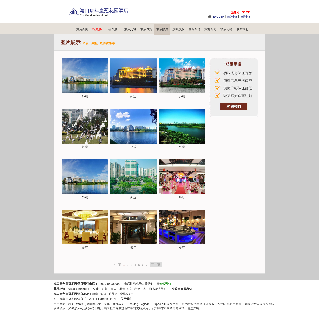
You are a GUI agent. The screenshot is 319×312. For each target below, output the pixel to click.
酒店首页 (83, 29)
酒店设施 (147, 29)
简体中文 (232, 16)
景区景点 (179, 29)
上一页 (116, 264)
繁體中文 (245, 16)
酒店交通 (131, 29)
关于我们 (126, 299)
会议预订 (115, 29)
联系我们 (242, 29)
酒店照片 (163, 29)
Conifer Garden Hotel (102, 299)
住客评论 (195, 29)
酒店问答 (227, 29)
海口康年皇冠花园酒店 (68, 299)
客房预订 (99, 29)
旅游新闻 (211, 29)
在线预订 (165, 283)
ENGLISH (218, 16)
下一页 (155, 264)
